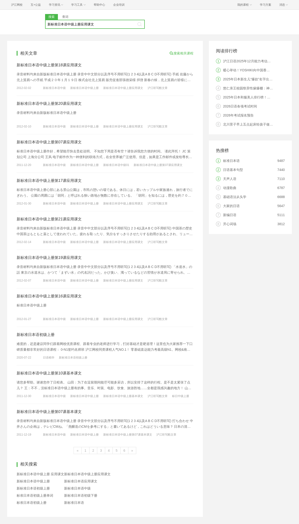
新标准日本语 (74, 503)
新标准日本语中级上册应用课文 (123, 88)
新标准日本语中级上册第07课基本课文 (49, 412)
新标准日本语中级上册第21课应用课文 (49, 219)
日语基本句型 (233, 170)
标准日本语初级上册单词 (35, 495)
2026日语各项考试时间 (240, 106)
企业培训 (119, 4)
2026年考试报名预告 (238, 115)
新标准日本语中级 (54, 88)
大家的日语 (231, 206)
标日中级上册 (180, 396)
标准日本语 (231, 161)
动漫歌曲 (229, 188)
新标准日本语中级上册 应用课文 (40, 474)
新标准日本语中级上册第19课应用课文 (49, 258)
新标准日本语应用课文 (80, 481)
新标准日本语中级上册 (84, 88)
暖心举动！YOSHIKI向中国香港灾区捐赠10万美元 (260, 70)
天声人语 (229, 179)
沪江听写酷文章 (158, 88)
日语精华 (48, 357)
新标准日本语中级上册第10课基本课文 (49, 373)
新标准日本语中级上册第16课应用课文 (49, 296)
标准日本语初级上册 (32, 503)
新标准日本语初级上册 (36, 335)
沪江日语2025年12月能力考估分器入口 (252, 61)
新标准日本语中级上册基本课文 (123, 396)
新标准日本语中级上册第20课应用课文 (49, 104)
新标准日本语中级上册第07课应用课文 (49, 142)
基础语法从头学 (234, 197)
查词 (65, 17)
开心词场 (229, 224)
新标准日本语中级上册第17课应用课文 (49, 181)
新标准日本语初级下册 (80, 495)
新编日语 (229, 215)
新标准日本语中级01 (116, 165)
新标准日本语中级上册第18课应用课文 (49, 65)
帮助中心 (99, 4)
